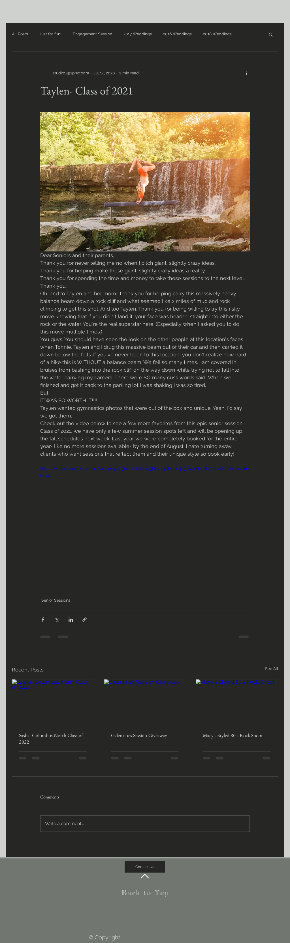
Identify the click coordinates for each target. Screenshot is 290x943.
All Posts (20, 34)
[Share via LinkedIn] (70, 619)
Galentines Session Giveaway (139, 735)
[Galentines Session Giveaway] (145, 702)
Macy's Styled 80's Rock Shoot (233, 735)
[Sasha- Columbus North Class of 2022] (53, 702)
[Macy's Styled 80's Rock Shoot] (237, 702)
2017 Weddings (137, 34)
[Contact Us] (145, 867)
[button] (271, 34)
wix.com (195, 919)
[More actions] (246, 73)
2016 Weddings (177, 34)
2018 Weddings (217, 34)
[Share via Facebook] (43, 619)
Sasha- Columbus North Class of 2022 (51, 738)
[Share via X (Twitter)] (56, 619)
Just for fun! (50, 34)
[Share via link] (84, 619)
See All (271, 668)
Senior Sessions (55, 600)
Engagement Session (92, 34)
